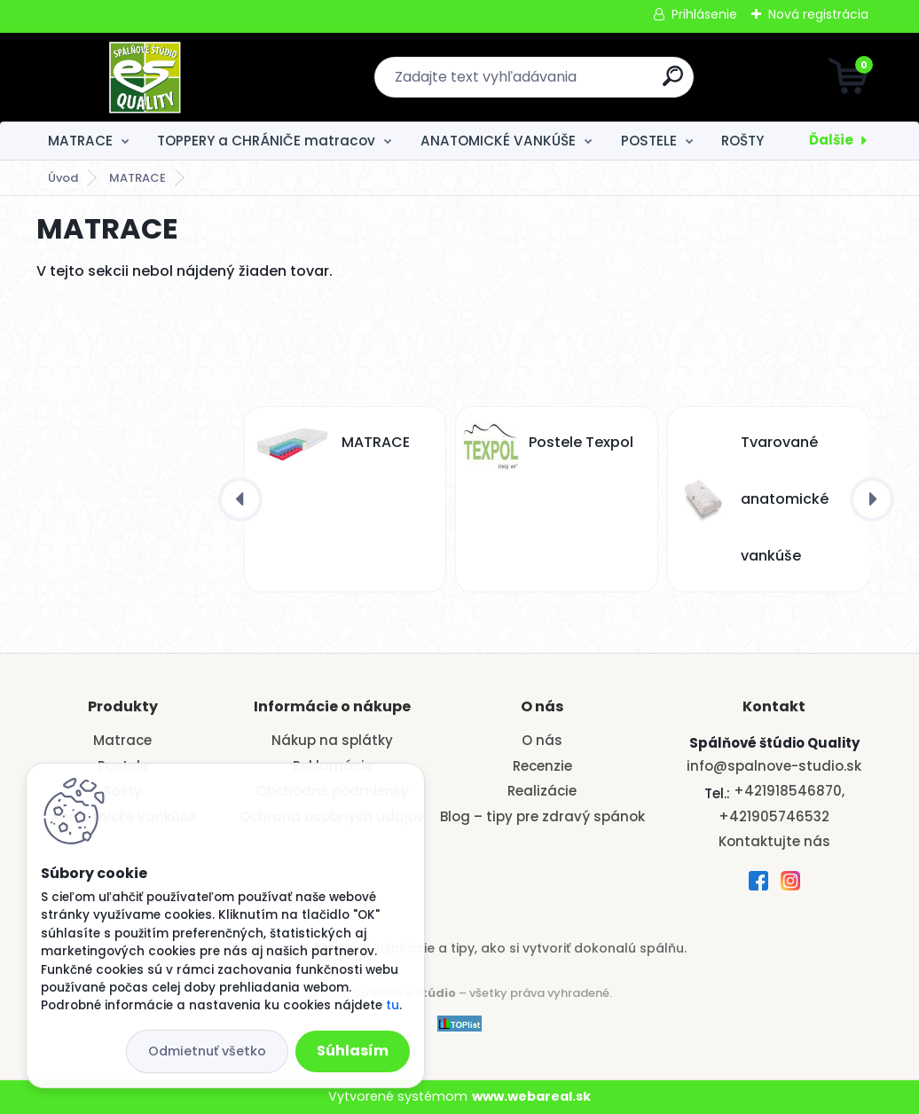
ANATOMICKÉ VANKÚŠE (498, 140)
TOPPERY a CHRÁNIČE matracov (266, 140)
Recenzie (542, 766)
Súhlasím (353, 1050)
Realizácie (542, 790)
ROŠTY (742, 140)
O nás (542, 740)
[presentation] (240, 499)
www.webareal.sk (531, 1096)
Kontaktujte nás (774, 841)
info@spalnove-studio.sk (774, 766)
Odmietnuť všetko (207, 1051)
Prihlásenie (704, 14)
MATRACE (80, 140)
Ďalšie (831, 139)
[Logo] (145, 77)
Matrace (122, 740)
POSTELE (649, 140)
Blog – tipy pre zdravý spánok (542, 816)
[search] (673, 83)
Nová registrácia (818, 14)
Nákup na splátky (332, 740)
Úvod (63, 177)
